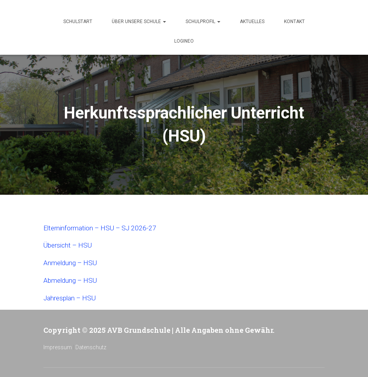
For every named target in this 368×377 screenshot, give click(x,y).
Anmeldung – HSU (71, 262)
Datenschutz (90, 346)
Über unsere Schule (139, 21)
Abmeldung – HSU (71, 279)
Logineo (184, 41)
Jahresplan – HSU (70, 297)
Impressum (57, 346)
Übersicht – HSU (69, 245)
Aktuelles (252, 21)
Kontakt (294, 21)
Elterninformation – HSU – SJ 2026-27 (101, 228)
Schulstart (77, 21)
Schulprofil (203, 21)
